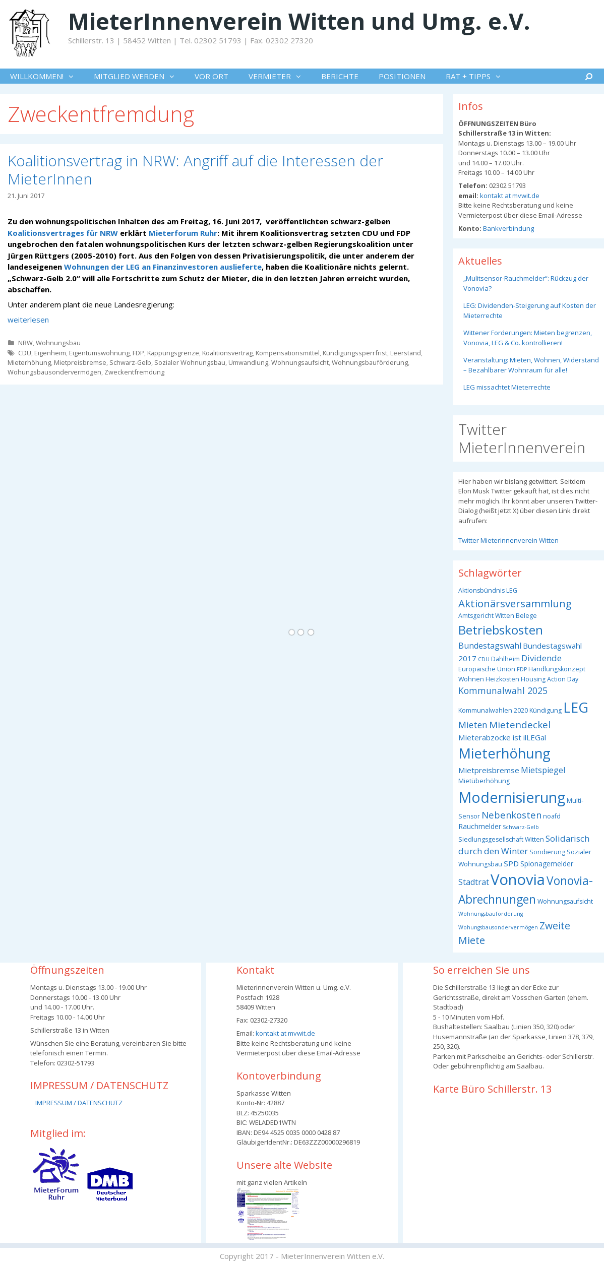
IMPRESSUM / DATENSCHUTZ (79, 1102)
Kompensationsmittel (288, 352)
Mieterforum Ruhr (182, 233)
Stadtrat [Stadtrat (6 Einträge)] (473, 882)
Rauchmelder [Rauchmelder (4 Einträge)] (479, 826)
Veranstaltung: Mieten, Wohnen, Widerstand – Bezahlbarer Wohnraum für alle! (531, 364)
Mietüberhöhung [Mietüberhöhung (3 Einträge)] (484, 781)
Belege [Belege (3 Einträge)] (526, 615)
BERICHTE (339, 76)
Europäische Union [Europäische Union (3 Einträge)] (486, 669)
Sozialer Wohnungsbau (189, 362)
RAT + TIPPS (478, 76)
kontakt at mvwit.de (508, 195)
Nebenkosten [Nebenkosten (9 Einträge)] (511, 814)
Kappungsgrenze (173, 352)
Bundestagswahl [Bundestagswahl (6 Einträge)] (489, 645)
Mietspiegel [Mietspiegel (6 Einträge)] (543, 770)
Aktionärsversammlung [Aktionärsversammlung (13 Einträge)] (515, 603)
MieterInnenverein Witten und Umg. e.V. (299, 21)
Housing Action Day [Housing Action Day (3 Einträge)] (549, 679)
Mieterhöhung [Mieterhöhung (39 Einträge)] (504, 753)
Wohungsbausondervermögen (54, 371)
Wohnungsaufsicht (300, 362)
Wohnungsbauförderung (370, 362)
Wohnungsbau (58, 342)
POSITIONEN (402, 76)
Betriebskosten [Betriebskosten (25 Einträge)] (500, 629)
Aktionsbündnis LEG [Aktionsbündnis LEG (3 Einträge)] (487, 590)
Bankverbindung (507, 228)
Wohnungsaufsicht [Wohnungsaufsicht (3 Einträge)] (565, 901)
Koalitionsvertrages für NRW (63, 233)
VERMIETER (280, 76)
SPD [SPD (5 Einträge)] (511, 863)
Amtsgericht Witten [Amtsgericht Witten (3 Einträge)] (486, 615)
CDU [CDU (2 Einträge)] (484, 659)
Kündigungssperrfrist (355, 352)
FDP (138, 352)
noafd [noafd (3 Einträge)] (552, 816)
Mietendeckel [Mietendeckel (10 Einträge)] (520, 724)
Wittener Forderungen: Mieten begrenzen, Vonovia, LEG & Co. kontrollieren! (527, 337)
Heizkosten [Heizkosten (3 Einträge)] (502, 679)
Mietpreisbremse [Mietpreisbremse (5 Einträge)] (488, 770)
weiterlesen (28, 319)
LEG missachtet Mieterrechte (507, 387)
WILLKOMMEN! (47, 76)
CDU (24, 352)
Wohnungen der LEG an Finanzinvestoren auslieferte (163, 267)
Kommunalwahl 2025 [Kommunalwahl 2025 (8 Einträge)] (503, 690)
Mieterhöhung (29, 362)
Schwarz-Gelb (130, 362)
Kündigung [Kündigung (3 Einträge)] (545, 710)
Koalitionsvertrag (227, 352)
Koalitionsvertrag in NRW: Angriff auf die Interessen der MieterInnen (195, 169)
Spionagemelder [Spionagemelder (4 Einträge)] (546, 863)
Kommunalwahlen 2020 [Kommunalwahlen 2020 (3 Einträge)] (493, 710)
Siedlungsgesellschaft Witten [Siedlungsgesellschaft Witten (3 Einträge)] (501, 839)
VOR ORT (211, 76)
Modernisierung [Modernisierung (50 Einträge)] (511, 797)
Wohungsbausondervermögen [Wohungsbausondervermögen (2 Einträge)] (498, 927)
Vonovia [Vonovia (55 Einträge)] (518, 879)
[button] (74, 76)
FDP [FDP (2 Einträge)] (522, 669)
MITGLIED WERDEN (139, 76)
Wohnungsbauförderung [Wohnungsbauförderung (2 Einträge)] (490, 913)
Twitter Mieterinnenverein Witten (508, 540)
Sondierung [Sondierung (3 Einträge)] (547, 852)
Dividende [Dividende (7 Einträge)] (541, 658)
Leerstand (405, 352)
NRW (25, 342)
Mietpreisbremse (80, 362)
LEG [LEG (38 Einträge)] (575, 707)
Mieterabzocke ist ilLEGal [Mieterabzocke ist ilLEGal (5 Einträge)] (502, 737)
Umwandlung (248, 362)
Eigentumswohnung (99, 352)
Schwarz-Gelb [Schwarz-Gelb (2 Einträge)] (521, 827)
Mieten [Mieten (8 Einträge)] (473, 725)
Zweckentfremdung (134, 371)
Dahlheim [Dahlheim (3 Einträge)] (505, 659)
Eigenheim (50, 352)
